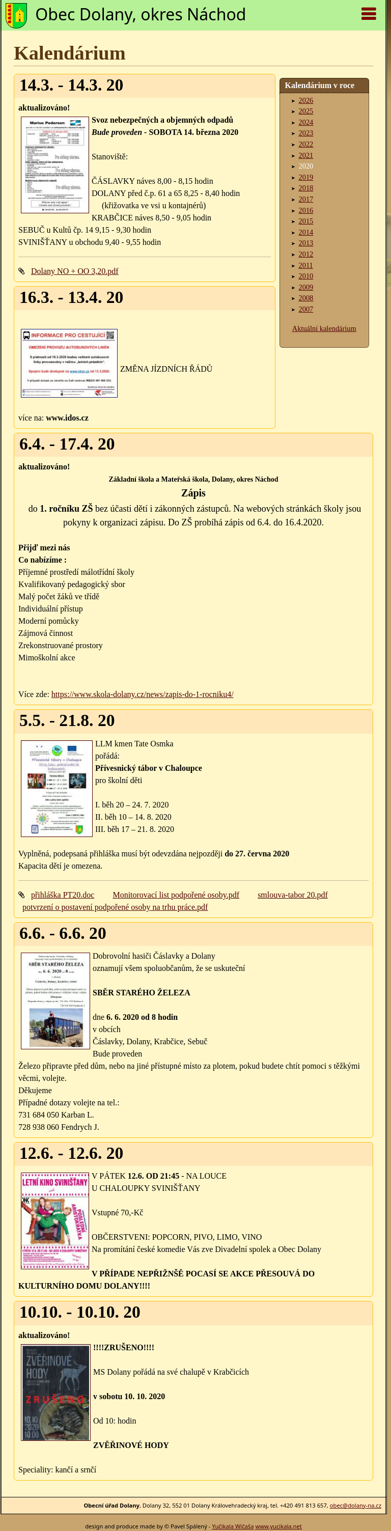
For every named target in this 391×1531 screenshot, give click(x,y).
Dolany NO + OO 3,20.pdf (75, 271)
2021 (306, 155)
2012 (306, 254)
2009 (306, 287)
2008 (306, 298)
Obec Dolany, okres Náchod (140, 14)
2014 (306, 232)
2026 (306, 100)
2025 (306, 111)
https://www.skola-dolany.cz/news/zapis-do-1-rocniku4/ (142, 694)
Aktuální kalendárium (324, 328)
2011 (306, 265)
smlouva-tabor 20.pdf (293, 894)
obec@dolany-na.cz (355, 1505)
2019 (306, 177)
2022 (306, 144)
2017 (306, 199)
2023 (306, 133)
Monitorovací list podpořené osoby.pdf (176, 894)
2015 (306, 221)
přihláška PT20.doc (62, 894)
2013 (306, 243)
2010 (306, 276)
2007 (306, 309)
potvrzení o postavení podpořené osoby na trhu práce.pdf (115, 907)
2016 (306, 210)
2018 (306, 188)
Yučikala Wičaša (233, 1526)
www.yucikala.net (278, 1526)
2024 (306, 122)
